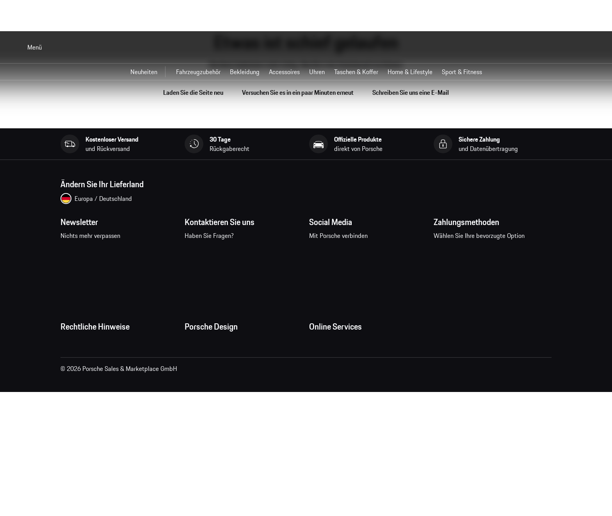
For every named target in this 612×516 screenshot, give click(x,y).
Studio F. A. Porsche (210, 374)
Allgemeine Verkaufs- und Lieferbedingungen (119, 359)
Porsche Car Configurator (341, 390)
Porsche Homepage (334, 374)
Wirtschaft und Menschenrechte (102, 437)
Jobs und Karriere (207, 359)
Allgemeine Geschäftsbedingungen (105, 343)
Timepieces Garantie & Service (225, 390)
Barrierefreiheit (80, 452)
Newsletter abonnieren (111, 257)
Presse (193, 343)
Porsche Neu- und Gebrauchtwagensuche (363, 405)
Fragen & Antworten (335, 359)
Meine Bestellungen (335, 343)
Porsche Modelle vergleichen (346, 421)
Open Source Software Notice (99, 421)
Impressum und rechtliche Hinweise (107, 390)
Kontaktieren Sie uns (232, 257)
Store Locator (202, 405)
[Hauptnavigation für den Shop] (306, 72)
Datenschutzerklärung (89, 374)
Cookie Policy (78, 405)
